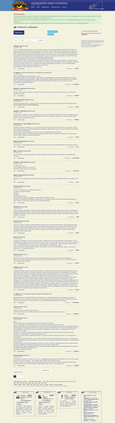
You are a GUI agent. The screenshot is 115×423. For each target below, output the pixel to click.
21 (47, 386)
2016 (18, 383)
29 (62, 386)
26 (56, 386)
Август (41, 384)
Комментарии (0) (20, 68)
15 (35, 386)
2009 (59, 381)
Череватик (76, 313)
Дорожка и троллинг (88, 410)
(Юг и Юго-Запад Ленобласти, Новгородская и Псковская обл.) (32, 72)
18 (41, 386)
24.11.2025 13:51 (87, 400)
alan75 (77, 137)
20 (45, 386)
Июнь (34, 384)
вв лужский (75, 84)
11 (28, 386)
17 (39, 386)
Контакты (64, 7)
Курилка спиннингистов (89, 412)
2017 (21, 383)
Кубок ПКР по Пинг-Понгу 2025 (91, 402)
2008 (56, 381)
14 (33, 386)
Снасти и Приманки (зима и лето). (91, 399)
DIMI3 (77, 250)
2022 (36, 383)
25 (54, 386)
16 (37, 386)
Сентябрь (46, 384)
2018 (24, 383)
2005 (47, 381)
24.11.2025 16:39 (93, 398)
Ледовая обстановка (52, 31)
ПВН (77, 216)
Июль (38, 384)
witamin (76, 263)
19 (43, 386)
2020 (30, 383)
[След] (22, 376)
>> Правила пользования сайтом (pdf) (89, 31)
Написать (19, 32)
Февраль (20, 384)
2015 (15, 383)
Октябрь (51, 384)
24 (53, 386)
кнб (43, 395)
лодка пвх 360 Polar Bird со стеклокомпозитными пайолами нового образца (24, 400)
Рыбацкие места (45, 7)
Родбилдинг (86, 398)
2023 (39, 383)
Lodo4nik (76, 95)
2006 (50, 381)
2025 (45, 383)
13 (32, 386)
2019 (27, 383)
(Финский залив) (24, 88)
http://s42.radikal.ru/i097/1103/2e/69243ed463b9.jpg (26, 105)
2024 (42, 383)
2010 (63, 381)
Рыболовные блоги (55, 7)
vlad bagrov (23, 395)
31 (66, 386)
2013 (72, 381)
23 (51, 386)
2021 (33, 383)
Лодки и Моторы (87, 395)
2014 (75, 381)
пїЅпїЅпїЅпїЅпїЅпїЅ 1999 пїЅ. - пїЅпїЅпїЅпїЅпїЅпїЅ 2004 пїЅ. (28, 381)
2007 (53, 381)
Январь (15, 384)
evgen (77, 232)
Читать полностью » (43, 413)
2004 (44, 381)
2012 (69, 381)
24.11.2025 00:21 (89, 408)
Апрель (28, 384)
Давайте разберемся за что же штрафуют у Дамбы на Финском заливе (46, 400)
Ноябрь (56, 384)
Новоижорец (75, 302)
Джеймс (66, 395)
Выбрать (41, 40)
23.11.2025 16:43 (87, 414)
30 (64, 386)
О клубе (33, 7)
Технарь (76, 68)
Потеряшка (50, 34)
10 (26, 386)
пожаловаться (69, 68)
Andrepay (76, 119)
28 (60, 386)
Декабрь (60, 384)
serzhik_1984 (75, 158)
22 (49, 386)
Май (31, 384)
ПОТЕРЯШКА (84, 34)
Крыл (77, 106)
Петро (77, 202)
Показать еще (46, 370)
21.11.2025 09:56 (92, 420)
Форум (38, 7)
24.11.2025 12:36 (87, 403)
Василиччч (76, 170)
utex (77, 146)
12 (30, 386)
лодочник (76, 365)
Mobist (77, 289)
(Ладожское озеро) (21, 46)
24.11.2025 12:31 (95, 406)
